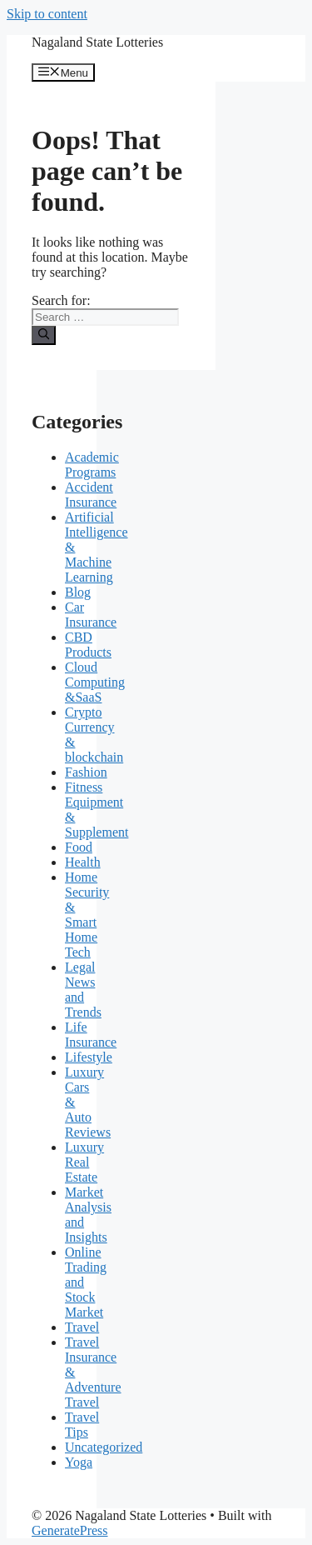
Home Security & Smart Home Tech (87, 914)
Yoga (78, 1462)
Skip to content (47, 14)
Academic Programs (92, 464)
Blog (78, 592)
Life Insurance (90, 1034)
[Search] (44, 335)
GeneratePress (70, 1530)
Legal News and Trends (83, 989)
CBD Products (88, 644)
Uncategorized (103, 1447)
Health (83, 862)
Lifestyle (88, 1057)
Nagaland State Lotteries (97, 42)
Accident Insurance (90, 494)
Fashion (86, 772)
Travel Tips (82, 1424)
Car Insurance (90, 614)
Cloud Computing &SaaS (95, 682)
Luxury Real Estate (84, 1162)
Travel (82, 1327)
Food (78, 847)
